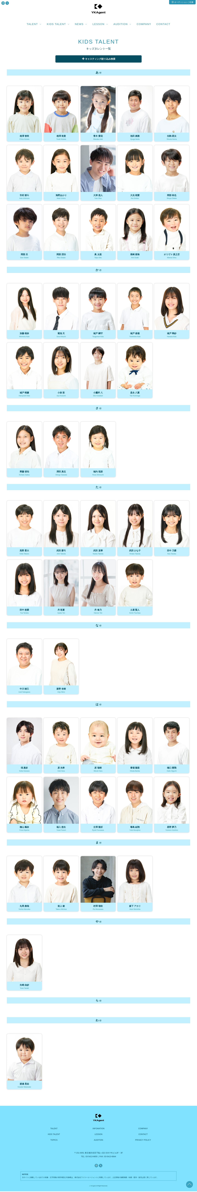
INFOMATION (99, 1129)
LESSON (98, 1135)
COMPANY (144, 24)
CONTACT (163, 24)
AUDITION (98, 1141)
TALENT (54, 1129)
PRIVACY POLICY (143, 1141)
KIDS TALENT (54, 1135)
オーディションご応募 (182, 2)
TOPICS (53, 1141)
